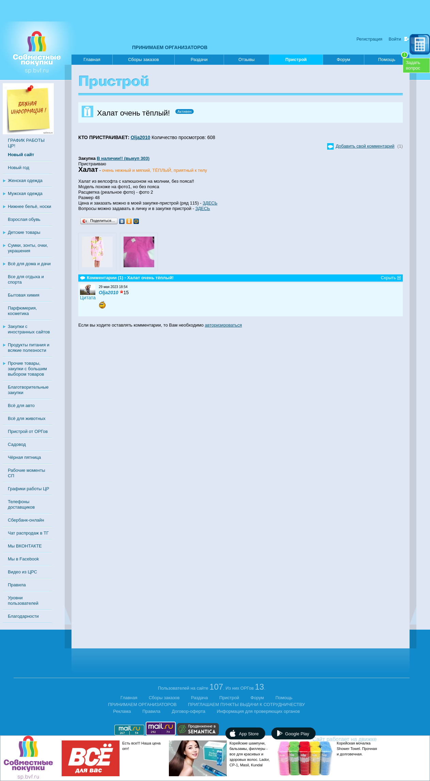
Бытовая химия (23, 295)
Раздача (199, 697)
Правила (17, 584)
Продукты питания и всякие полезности (28, 347)
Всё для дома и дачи (29, 263)
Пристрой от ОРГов (28, 431)
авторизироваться (223, 325)
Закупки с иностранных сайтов (29, 329)
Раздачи (199, 59)
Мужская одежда (25, 193)
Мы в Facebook (23, 558)
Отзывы (246, 59)
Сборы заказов (143, 59)
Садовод (17, 444)
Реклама (122, 711)
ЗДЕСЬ (210, 203)
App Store (249, 733)
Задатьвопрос (413, 65)
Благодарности (23, 616)
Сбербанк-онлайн (26, 520)
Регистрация (369, 39)
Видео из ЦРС (22, 571)
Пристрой (296, 61)
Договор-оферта (189, 711)
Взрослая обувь (24, 219)
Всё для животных (26, 418)
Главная (91, 59)
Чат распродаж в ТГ (28, 533)
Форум (343, 59)
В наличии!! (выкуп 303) (123, 158)
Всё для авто (21, 405)
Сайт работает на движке (359, 739)
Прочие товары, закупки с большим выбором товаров (27, 369)
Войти (395, 39)
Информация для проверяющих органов (258, 711)
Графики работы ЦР (28, 488)
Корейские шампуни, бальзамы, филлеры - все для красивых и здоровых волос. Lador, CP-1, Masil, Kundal (249, 754)
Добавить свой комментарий (365, 146)
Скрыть (388, 277)
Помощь (393, 58)
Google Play (297, 733)
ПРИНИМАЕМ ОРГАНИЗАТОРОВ (169, 47)
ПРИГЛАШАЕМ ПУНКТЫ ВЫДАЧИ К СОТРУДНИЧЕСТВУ (246, 704)
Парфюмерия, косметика (22, 310)
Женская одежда (25, 180)
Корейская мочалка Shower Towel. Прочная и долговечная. (357, 748)
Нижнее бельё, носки (29, 206)
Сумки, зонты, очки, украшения (28, 248)
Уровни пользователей (23, 600)
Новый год (18, 167)
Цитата (88, 297)
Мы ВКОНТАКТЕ (25, 546)
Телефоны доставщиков (21, 504)
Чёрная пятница (24, 457)
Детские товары (24, 232)
